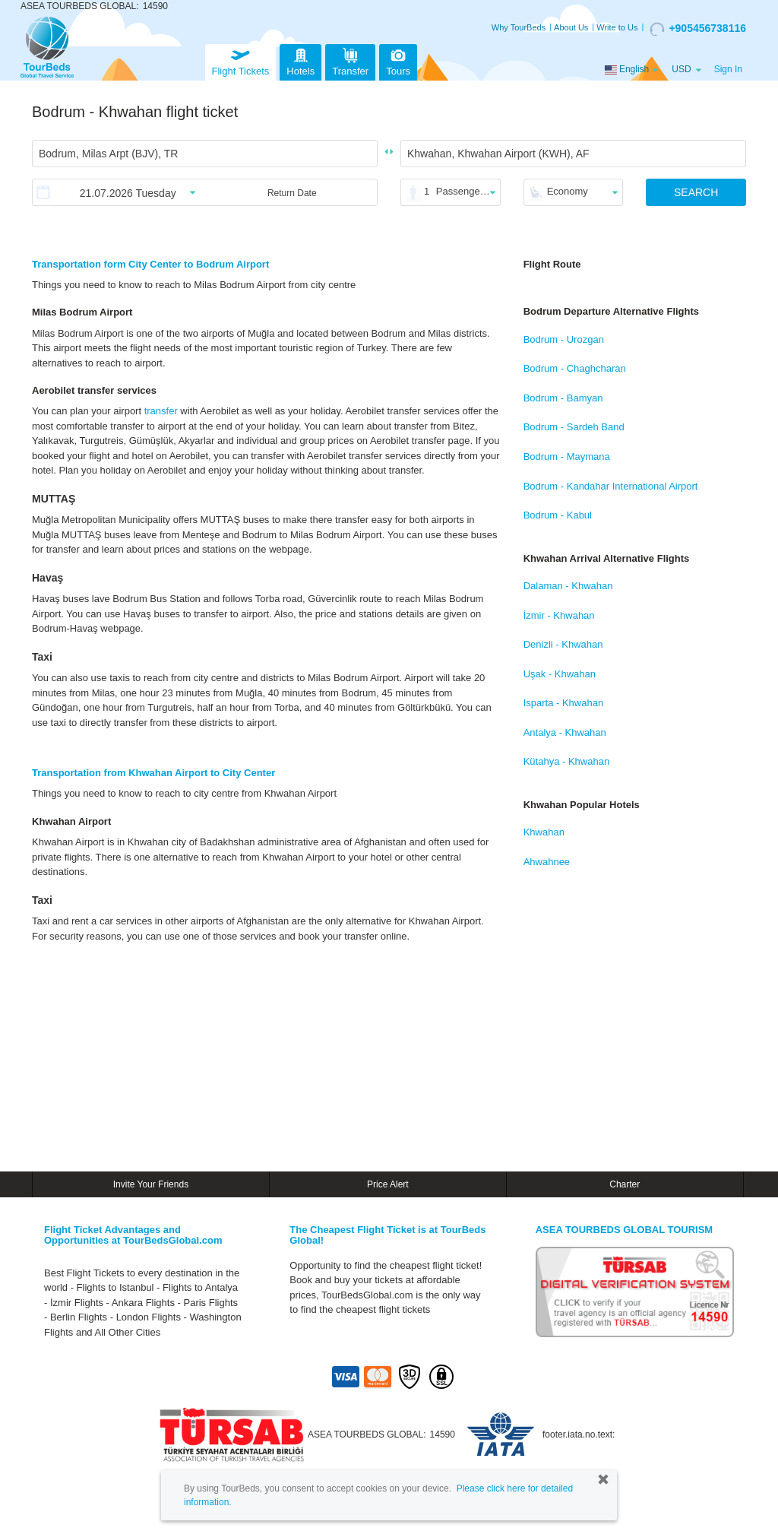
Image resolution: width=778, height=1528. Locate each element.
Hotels (300, 60)
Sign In (728, 69)
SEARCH (696, 192)
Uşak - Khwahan (559, 674)
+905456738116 (698, 29)
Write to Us (616, 27)
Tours (398, 60)
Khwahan (544, 832)
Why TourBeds (519, 27)
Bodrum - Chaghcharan (574, 368)
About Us (571, 27)
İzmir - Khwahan (559, 615)
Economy (567, 191)
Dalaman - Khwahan (568, 585)
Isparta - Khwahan (563, 703)
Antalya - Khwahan (564, 732)
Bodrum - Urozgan (563, 339)
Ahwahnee (546, 861)
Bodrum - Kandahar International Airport (610, 486)
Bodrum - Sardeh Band (574, 427)
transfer (161, 411)
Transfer (350, 60)
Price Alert (388, 1184)
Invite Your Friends (150, 1184)
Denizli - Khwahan (563, 644)
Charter (624, 1184)
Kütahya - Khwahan (566, 761)
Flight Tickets (241, 60)
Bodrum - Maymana (566, 456)
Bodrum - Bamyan (563, 398)
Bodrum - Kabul (557, 515)
